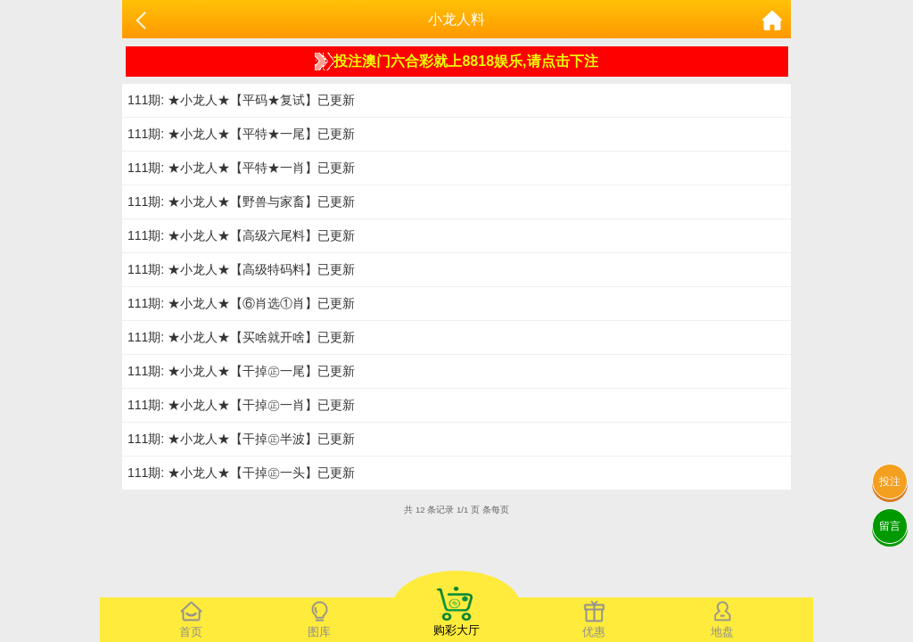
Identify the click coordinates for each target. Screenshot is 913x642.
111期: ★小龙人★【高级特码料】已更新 (241, 269)
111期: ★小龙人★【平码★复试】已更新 (241, 100)
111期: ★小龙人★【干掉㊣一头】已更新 (241, 472)
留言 (890, 526)
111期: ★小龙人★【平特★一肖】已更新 (241, 167)
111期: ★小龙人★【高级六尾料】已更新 (241, 235)
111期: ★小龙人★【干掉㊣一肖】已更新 (241, 405)
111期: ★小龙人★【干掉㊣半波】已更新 (241, 439)
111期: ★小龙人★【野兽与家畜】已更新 (241, 201)
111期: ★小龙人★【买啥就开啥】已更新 (241, 337)
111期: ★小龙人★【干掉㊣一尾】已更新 (241, 371)
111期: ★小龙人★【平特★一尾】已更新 (241, 134)
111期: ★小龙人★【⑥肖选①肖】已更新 (241, 303)
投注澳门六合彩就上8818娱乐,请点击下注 (456, 61)
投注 (890, 481)
